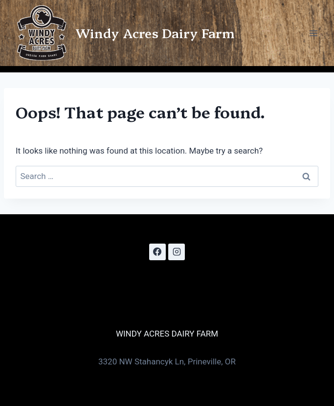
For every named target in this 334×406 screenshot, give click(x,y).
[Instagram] (176, 252)
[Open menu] (313, 33)
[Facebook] (157, 252)
